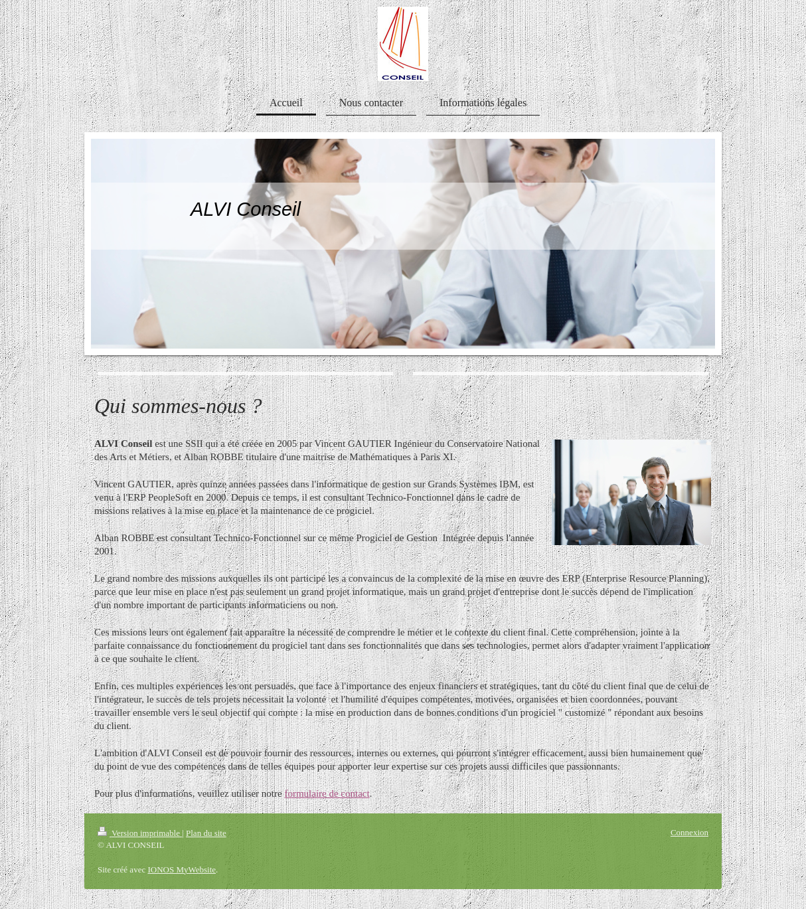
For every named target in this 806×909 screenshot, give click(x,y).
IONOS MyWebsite (181, 869)
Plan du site (206, 833)
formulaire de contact (326, 793)
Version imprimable (140, 833)
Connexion (689, 832)
